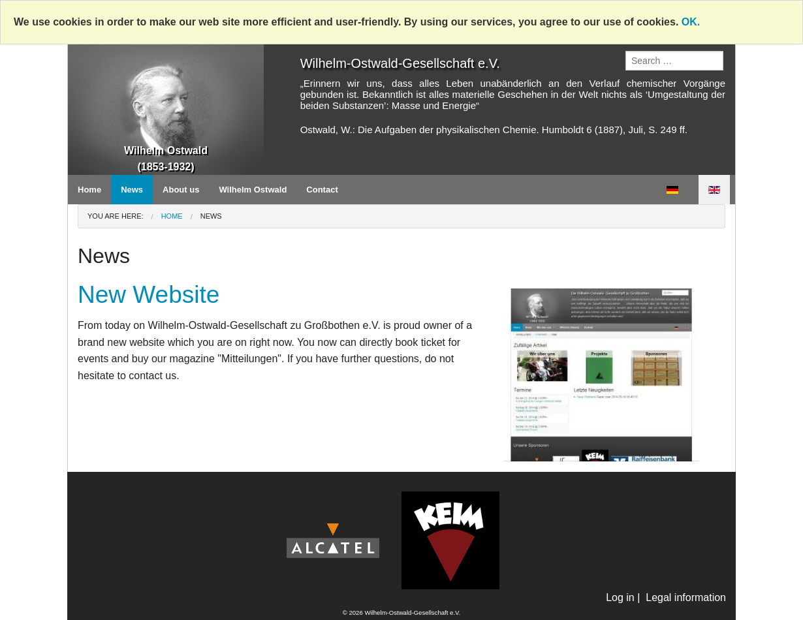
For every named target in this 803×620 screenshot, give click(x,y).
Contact (322, 189)
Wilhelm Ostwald (253, 189)
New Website (148, 294)
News (132, 189)
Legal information (686, 597)
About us (181, 189)
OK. (691, 21)
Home (89, 189)
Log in (620, 597)
